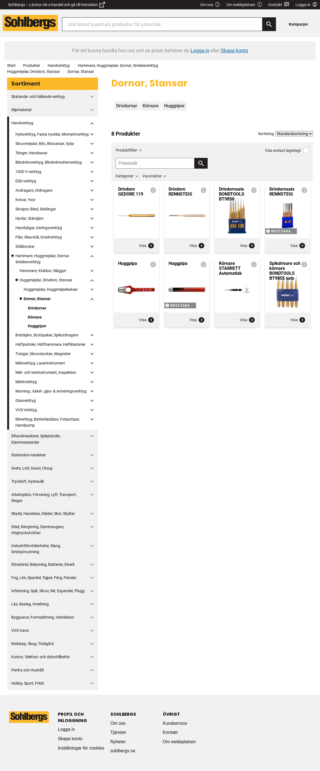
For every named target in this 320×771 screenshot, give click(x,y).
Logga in (66, 729)
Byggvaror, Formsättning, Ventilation (42, 617)
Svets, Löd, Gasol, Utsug (31, 468)
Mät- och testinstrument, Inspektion (45, 372)
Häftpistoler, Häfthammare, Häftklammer (50, 344)
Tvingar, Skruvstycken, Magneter (43, 354)
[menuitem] (300, 24)
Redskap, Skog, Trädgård (32, 643)
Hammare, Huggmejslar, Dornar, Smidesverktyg (118, 65)
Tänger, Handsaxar (31, 153)
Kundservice (175, 723)
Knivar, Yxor (25, 199)
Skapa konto (70, 738)
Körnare (35, 317)
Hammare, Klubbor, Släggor (43, 270)
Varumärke (151, 176)
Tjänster (118, 732)
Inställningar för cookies (81, 748)
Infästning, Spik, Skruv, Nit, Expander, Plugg (48, 591)
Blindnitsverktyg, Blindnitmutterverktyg (48, 162)
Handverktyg (59, 65)
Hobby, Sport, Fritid (27, 683)
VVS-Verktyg (26, 410)
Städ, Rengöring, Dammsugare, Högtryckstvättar (37, 530)
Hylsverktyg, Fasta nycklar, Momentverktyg (52, 134)
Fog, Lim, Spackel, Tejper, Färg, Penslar (44, 577)
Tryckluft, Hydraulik (27, 481)
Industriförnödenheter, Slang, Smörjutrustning (36, 549)
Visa (146, 245)
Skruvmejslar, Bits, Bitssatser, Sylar (44, 143)
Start (11, 65)
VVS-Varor (20, 630)
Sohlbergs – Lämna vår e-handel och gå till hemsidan (56, 4)
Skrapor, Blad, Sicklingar (35, 209)
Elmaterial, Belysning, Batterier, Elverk (43, 564)
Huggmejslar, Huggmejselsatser (51, 289)
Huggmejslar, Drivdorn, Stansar (33, 71)
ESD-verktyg (25, 181)
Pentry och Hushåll (27, 670)
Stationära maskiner (28, 455)
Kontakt (279, 5)
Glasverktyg (25, 400)
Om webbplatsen (244, 5)
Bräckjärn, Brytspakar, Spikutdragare (46, 335)
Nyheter (118, 741)
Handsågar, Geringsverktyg (38, 228)
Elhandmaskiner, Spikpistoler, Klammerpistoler (36, 439)
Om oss (210, 5)
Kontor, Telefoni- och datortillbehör (40, 657)
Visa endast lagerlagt (286, 150)
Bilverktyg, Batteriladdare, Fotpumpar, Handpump (47, 422)
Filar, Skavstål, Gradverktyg (38, 237)
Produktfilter (126, 150)
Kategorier (125, 176)
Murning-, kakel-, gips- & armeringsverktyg (50, 391)
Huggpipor (37, 326)
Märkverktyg (26, 382)
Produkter (31, 65)
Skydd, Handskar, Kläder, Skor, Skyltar (43, 513)
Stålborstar (25, 246)
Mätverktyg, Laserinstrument (40, 363)
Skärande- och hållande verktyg (38, 96)
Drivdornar (37, 308)
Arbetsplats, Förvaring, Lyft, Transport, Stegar (44, 497)
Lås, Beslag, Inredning (30, 604)
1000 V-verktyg (28, 171)
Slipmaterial (21, 110)
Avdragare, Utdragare (33, 190)
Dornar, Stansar (80, 71)
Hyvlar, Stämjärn (29, 218)
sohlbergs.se (122, 750)
